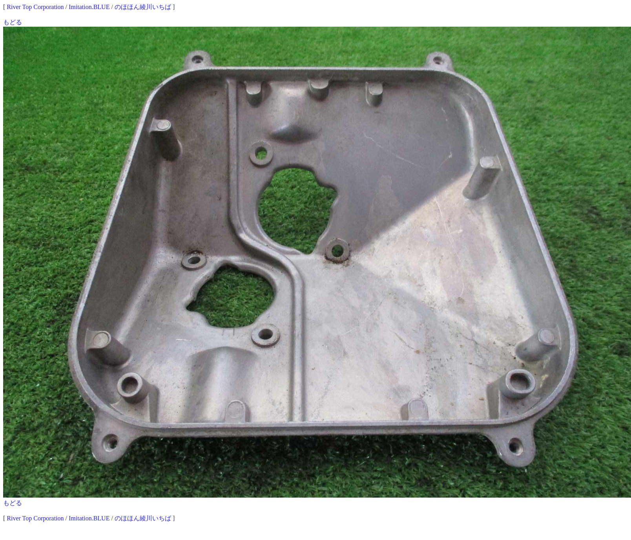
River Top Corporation (35, 7)
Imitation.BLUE (89, 7)
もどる (12, 22)
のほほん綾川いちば (143, 7)
